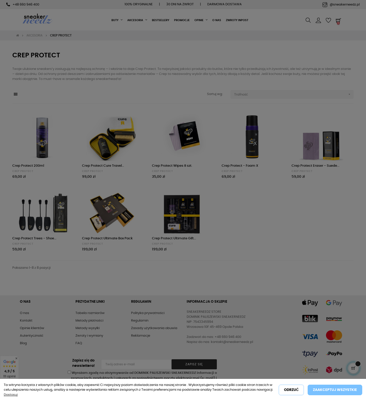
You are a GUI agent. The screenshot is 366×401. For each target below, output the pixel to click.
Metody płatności (89, 320)
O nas (24, 313)
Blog (23, 343)
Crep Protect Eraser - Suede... (315, 165)
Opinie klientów (32, 328)
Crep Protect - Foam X (240, 165)
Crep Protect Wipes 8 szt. (172, 165)
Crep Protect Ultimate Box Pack (107, 238)
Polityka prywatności (148, 313)
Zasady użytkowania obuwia (154, 328)
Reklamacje (140, 335)
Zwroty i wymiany (89, 335)
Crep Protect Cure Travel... (103, 165)
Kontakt (26, 320)
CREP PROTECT (22, 171)
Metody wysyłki (87, 328)
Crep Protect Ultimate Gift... (174, 238)
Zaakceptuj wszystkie (335, 390)
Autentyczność (31, 335)
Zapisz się (194, 364)
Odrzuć (291, 390)
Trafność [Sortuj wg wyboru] (294, 94)
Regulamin (139, 320)
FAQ (78, 343)
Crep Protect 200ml (28, 165)
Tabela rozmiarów (90, 313)
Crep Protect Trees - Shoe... (34, 238)
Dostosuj (11, 394)
